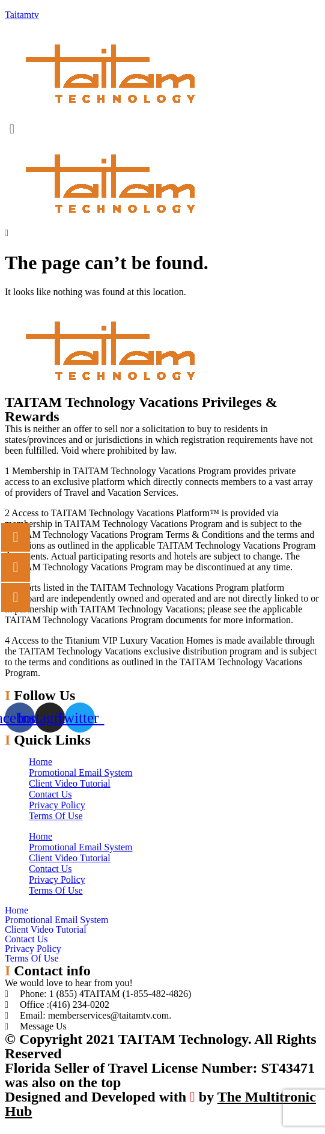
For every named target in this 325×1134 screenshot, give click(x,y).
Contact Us (50, 794)
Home (40, 762)
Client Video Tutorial (70, 783)
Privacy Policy (57, 805)
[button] (162, 129)
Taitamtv (22, 15)
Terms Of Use (56, 816)
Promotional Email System (80, 772)
